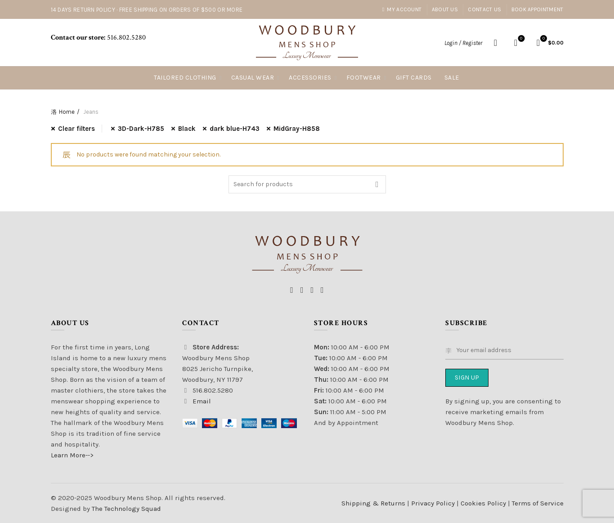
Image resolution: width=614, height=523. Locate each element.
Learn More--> (72, 455)
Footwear (363, 77)
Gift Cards (414, 77)
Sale (451, 77)
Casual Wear (252, 77)
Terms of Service (538, 503)
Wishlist (520, 39)
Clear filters (76, 129)
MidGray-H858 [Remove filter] (296, 129)
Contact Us (484, 9)
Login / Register (463, 43)
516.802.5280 (125, 37)
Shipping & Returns (373, 503)
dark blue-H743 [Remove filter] (235, 129)
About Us (445, 9)
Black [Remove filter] (187, 129)
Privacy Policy (434, 503)
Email (202, 401)
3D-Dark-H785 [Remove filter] (141, 129)
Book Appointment (537, 9)
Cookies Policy (484, 503)
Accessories (310, 77)
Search (377, 184)
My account (402, 9)
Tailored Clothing (185, 77)
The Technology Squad (125, 509)
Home (67, 111)
